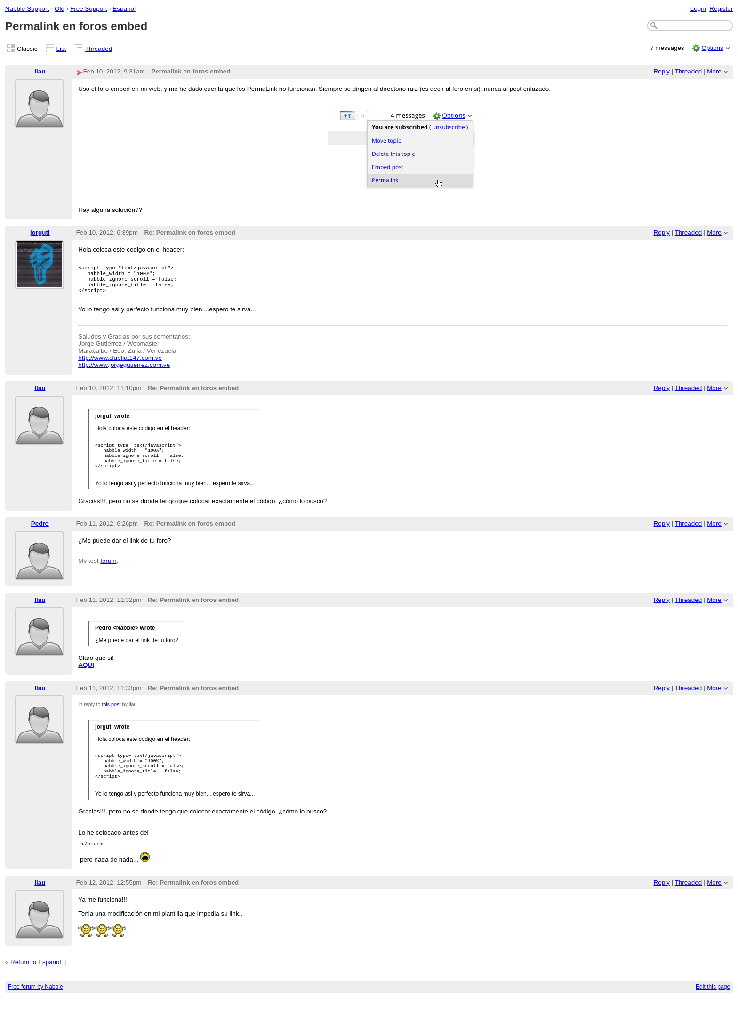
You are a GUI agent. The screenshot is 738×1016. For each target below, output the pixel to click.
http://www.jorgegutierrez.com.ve (124, 371)
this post (111, 716)
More (714, 71)
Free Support (88, 8)
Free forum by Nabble (35, 1004)
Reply (662, 71)
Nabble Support (27, 8)
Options (712, 47)
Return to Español (35, 979)
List (61, 48)
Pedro (40, 535)
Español (124, 8)
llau (39, 71)
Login (698, 8)
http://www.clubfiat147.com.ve (120, 364)
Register (721, 8)
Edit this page (713, 1004)
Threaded (98, 48)
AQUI (86, 676)
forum (108, 572)
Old (59, 8)
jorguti (40, 232)
